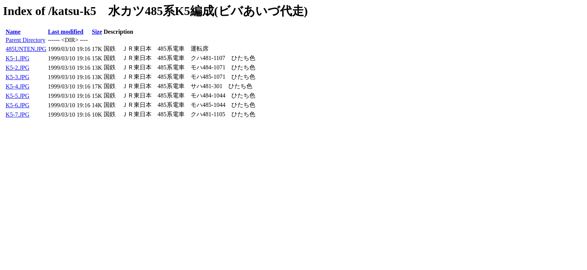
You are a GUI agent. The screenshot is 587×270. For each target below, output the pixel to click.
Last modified (65, 31)
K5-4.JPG (18, 86)
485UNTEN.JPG (26, 49)
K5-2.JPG (18, 67)
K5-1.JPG (18, 58)
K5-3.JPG (18, 77)
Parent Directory (25, 40)
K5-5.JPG (18, 96)
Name (13, 31)
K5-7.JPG (18, 114)
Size (97, 31)
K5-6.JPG (18, 105)
